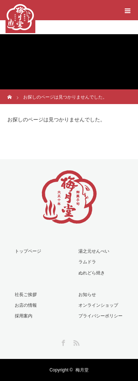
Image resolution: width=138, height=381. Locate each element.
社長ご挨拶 (26, 294)
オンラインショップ (98, 305)
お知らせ (87, 294)
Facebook (62, 341)
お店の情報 (26, 305)
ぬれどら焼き (91, 272)
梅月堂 (82, 370)
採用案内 (23, 315)
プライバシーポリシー (100, 315)
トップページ (28, 251)
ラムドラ (87, 261)
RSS (75, 341)
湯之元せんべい (93, 251)
